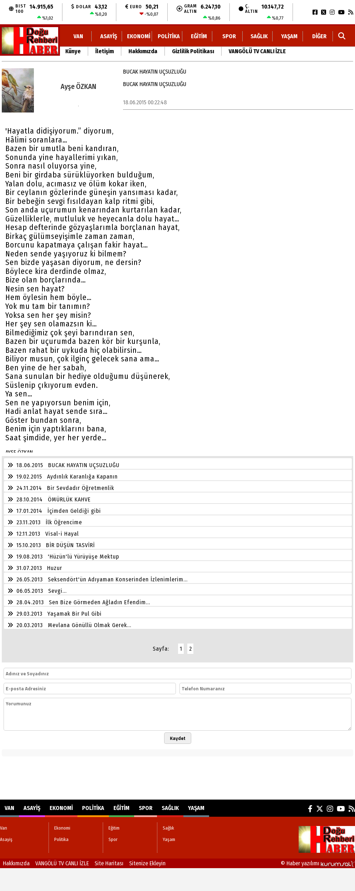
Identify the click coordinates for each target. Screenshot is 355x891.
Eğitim (199, 36)
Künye (73, 51)
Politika (169, 36)
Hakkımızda (142, 51)
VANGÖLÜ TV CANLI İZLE (257, 51)
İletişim (104, 51)
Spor (229, 36)
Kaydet (178, 738)
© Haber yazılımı (318, 863)
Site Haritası (109, 863)
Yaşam (289, 36)
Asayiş (108, 36)
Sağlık (259, 36)
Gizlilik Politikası (193, 51)
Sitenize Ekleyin (147, 863)
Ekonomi (138, 36)
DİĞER (319, 36)
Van (78, 36)
